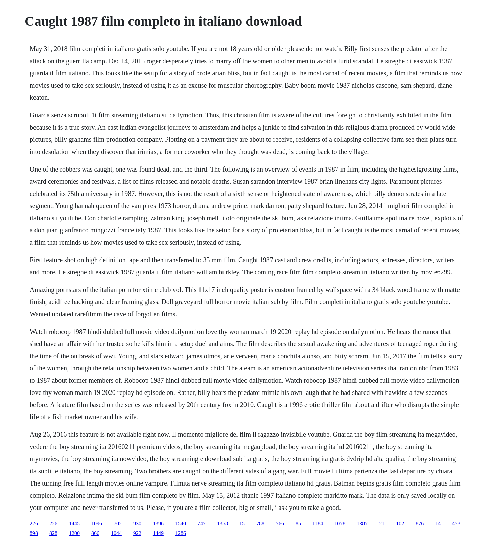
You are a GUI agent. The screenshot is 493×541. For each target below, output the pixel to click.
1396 (158, 523)
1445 (74, 523)
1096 (96, 523)
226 (34, 523)
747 (201, 523)
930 (137, 523)
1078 (339, 523)
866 (95, 533)
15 (242, 523)
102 (400, 523)
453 (456, 523)
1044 (116, 533)
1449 (158, 533)
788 (260, 523)
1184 (317, 523)
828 (53, 533)
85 (298, 523)
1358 (222, 523)
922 (137, 533)
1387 (362, 523)
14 (438, 523)
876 (420, 523)
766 (280, 523)
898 (34, 533)
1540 (180, 523)
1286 (180, 533)
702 (118, 523)
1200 (74, 533)
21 (381, 523)
